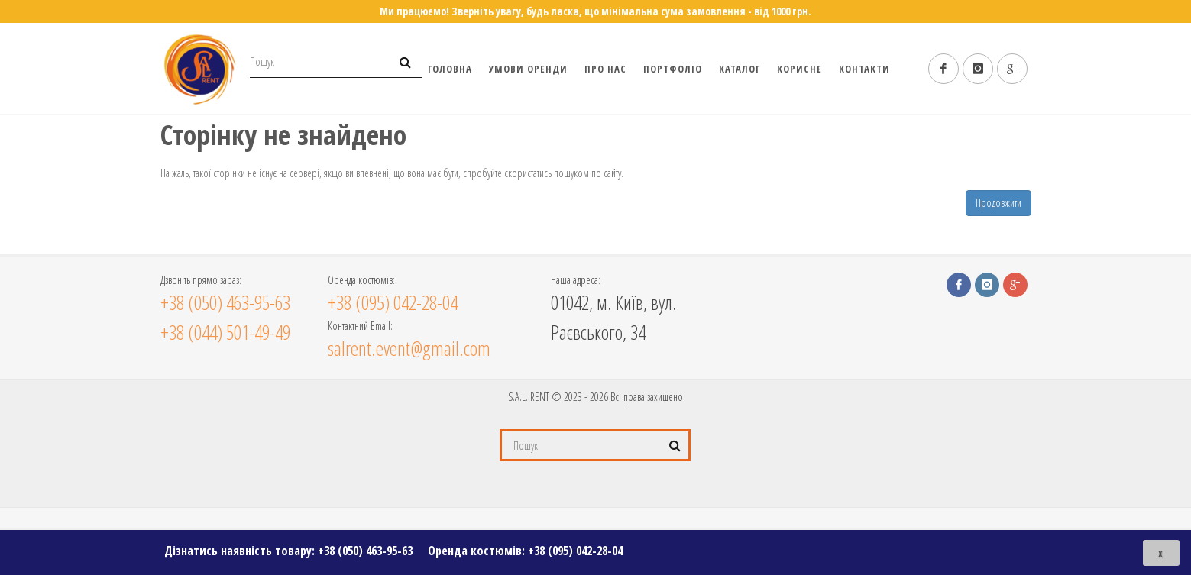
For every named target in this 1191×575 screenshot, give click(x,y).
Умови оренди (528, 69)
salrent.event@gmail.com (409, 348)
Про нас (605, 69)
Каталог (739, 69)
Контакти (864, 69)
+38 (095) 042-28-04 (575, 550)
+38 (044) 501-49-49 (225, 332)
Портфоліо (672, 69)
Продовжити (998, 202)
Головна (450, 69)
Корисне (799, 69)
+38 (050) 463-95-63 (365, 550)
